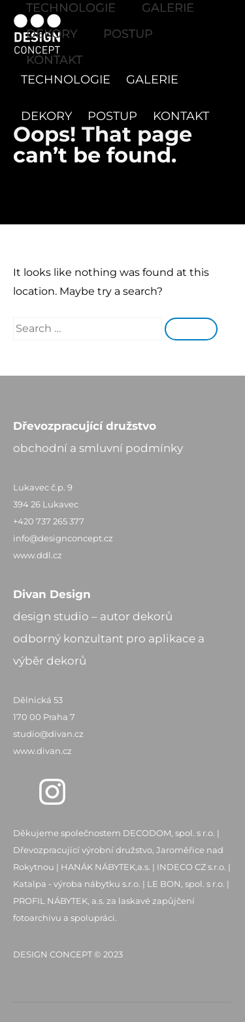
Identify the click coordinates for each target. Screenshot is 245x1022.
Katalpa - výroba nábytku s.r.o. (76, 884)
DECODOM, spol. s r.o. (169, 833)
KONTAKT (181, 116)
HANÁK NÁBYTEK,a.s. (105, 867)
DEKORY (46, 116)
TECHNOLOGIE (65, 79)
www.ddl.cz (37, 555)
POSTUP (112, 116)
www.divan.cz (42, 750)
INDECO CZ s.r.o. (191, 867)
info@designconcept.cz (63, 538)
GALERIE (152, 79)
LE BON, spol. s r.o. (186, 884)
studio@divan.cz (48, 734)
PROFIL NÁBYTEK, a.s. (59, 900)
